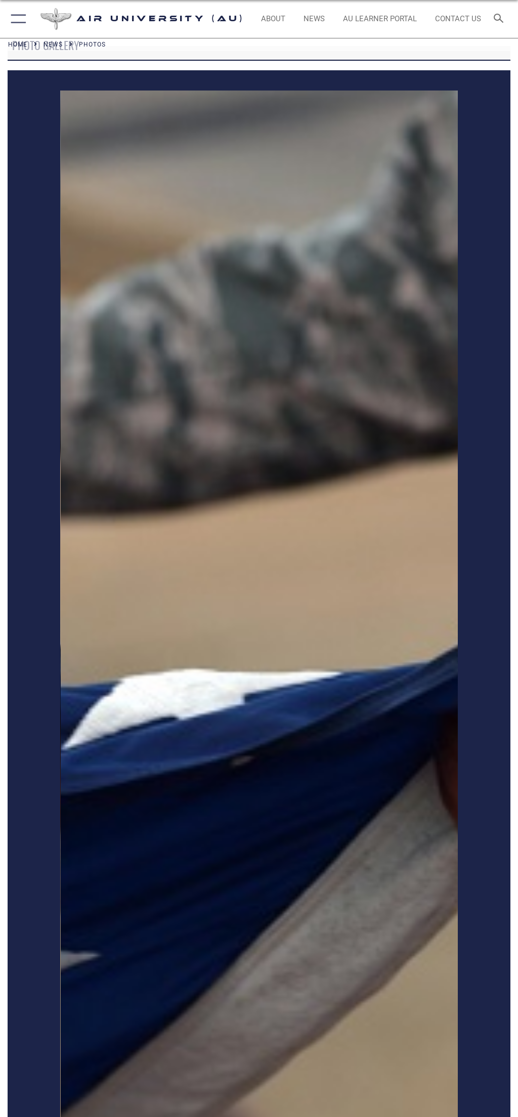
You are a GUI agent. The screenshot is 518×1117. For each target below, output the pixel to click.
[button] (16, 19)
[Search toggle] (500, 19)
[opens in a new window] (379, 19)
